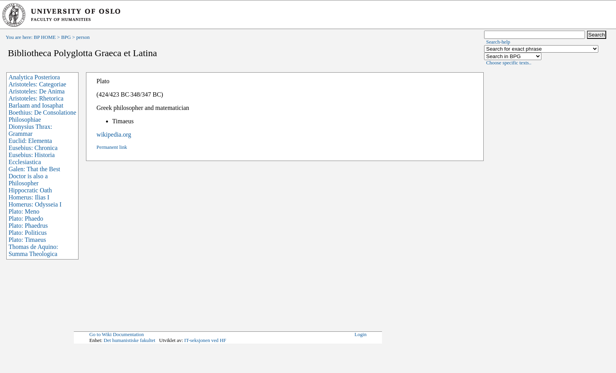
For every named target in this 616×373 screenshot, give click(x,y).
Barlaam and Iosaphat (36, 105)
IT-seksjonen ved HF (205, 340)
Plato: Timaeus (27, 239)
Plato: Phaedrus (28, 225)
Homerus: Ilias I (29, 197)
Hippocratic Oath (30, 190)
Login (361, 334)
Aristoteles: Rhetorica (36, 98)
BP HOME (45, 37)
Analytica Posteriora (34, 77)
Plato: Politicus (28, 232)
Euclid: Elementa (30, 140)
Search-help (498, 42)
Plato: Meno (24, 211)
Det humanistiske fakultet (129, 340)
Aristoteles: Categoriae (37, 84)
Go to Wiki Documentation (116, 334)
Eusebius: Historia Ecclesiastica (32, 158)
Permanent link (112, 147)
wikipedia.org (114, 134)
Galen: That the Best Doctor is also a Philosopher (34, 176)
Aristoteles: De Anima (37, 91)
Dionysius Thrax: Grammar (30, 130)
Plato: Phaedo (26, 218)
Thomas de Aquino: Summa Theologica (33, 250)
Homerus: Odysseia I (35, 204)
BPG (66, 37)
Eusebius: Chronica (33, 147)
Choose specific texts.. (508, 63)
